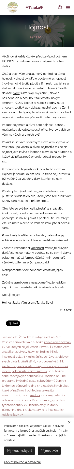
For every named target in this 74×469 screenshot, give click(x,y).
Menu (68, 7)
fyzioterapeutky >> (14, 405)
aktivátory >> (36, 410)
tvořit (16, 93)
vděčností (37, 248)
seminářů (59, 257)
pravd (39, 262)
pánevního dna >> (28, 385)
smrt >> (35, 395)
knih (49, 257)
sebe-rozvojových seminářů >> (23, 376)
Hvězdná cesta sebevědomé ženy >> (41, 381)
